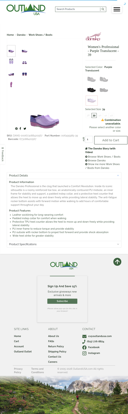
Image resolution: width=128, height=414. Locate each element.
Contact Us (54, 356)
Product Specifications (23, 244)
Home (10, 35)
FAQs (51, 341)
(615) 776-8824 (93, 341)
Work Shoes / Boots (40, 35)
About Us (53, 336)
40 (100, 115)
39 (94, 115)
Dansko (21, 35)
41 (105, 115)
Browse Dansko (95, 160)
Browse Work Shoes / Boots (102, 156)
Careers (52, 362)
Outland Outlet (23, 351)
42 (111, 115)
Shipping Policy (57, 351)
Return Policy (56, 346)
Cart (16, 341)
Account (19, 346)
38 (88, 115)
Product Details (18, 175)
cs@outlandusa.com (97, 336)
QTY (83, 139)
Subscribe (62, 301)
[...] (78, 9)
